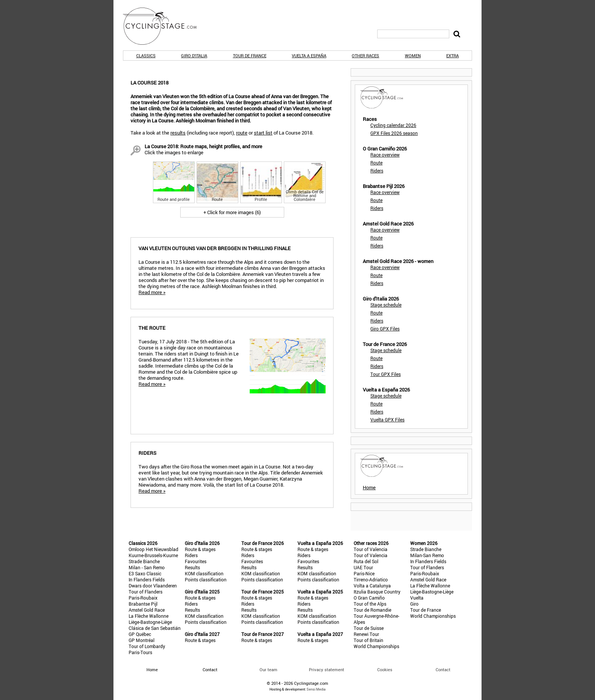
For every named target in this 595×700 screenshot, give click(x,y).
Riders (376, 171)
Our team (268, 669)
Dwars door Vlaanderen (153, 586)
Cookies (384, 669)
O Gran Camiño (369, 598)
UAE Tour (363, 567)
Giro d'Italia (194, 55)
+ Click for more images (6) (232, 212)
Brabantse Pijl (143, 604)
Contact (443, 669)
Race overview (385, 155)
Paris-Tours (140, 652)
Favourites (195, 561)
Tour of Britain (368, 640)
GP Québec (140, 634)
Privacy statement (326, 669)
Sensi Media (316, 689)
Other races (365, 55)
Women (413, 55)
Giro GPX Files (385, 329)
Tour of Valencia (370, 549)
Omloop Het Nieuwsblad (153, 549)
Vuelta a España (309, 55)
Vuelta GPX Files (387, 420)
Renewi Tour (366, 634)
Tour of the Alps (370, 604)
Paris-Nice (364, 573)
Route (376, 163)
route (241, 132)
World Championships (376, 646)
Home (369, 487)
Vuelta (416, 598)
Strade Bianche (144, 561)
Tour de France (249, 55)
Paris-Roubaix (143, 598)
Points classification (206, 579)
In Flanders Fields (147, 579)
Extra (452, 55)
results (178, 132)
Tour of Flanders (145, 592)
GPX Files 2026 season (394, 133)
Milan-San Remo (427, 555)
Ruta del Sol (366, 561)
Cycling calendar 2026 (393, 125)
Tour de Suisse (369, 628)
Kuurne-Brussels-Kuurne (153, 555)
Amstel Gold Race (147, 610)
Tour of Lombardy (147, 646)
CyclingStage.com (164, 26)
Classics (146, 55)
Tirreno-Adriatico (371, 579)
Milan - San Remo (147, 567)
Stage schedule (385, 305)
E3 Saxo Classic (145, 573)
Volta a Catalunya (372, 586)
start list (263, 132)
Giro (414, 604)
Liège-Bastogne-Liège (150, 622)
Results (192, 567)
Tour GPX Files (385, 374)
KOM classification (204, 573)
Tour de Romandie (372, 610)
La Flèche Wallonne (148, 616)
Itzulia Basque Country (377, 592)
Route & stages (200, 549)
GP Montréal (141, 640)
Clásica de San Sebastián (155, 628)
